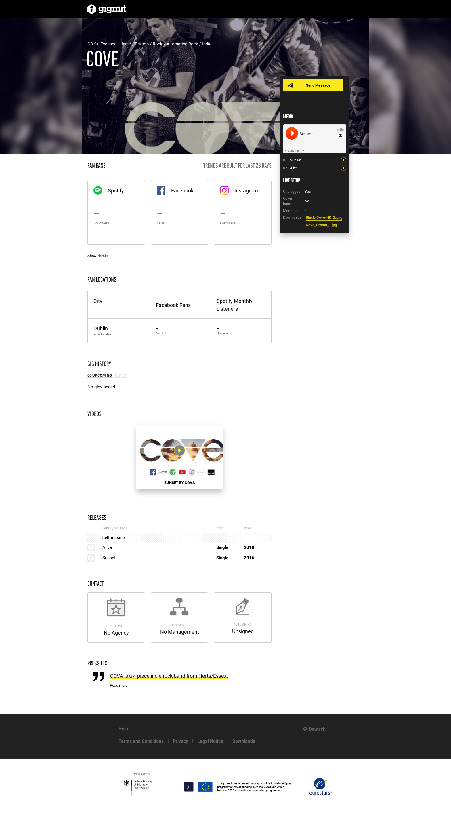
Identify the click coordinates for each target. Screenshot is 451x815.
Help (123, 729)
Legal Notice (210, 741)
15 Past (121, 375)
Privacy (180, 741)
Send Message (318, 85)
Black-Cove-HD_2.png (324, 217)
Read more (118, 685)
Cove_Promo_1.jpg (321, 225)
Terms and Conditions (141, 741)
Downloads (243, 741)
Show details (97, 256)
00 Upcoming (100, 375)
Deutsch (317, 729)
